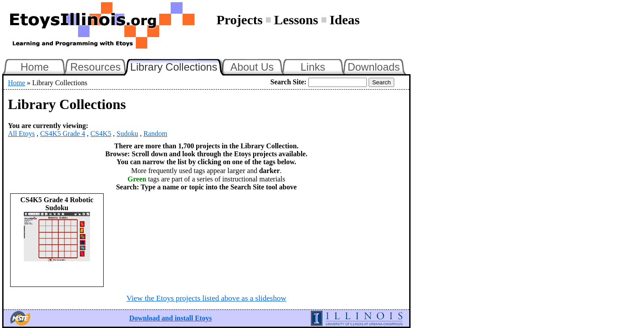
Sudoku (127, 133)
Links (312, 67)
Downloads (373, 67)
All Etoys (21, 133)
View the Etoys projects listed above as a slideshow (206, 298)
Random (155, 133)
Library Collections (177, 66)
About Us (252, 67)
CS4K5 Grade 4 (62, 133)
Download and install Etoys (170, 318)
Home (34, 67)
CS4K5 (100, 133)
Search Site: (288, 82)
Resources (95, 67)
